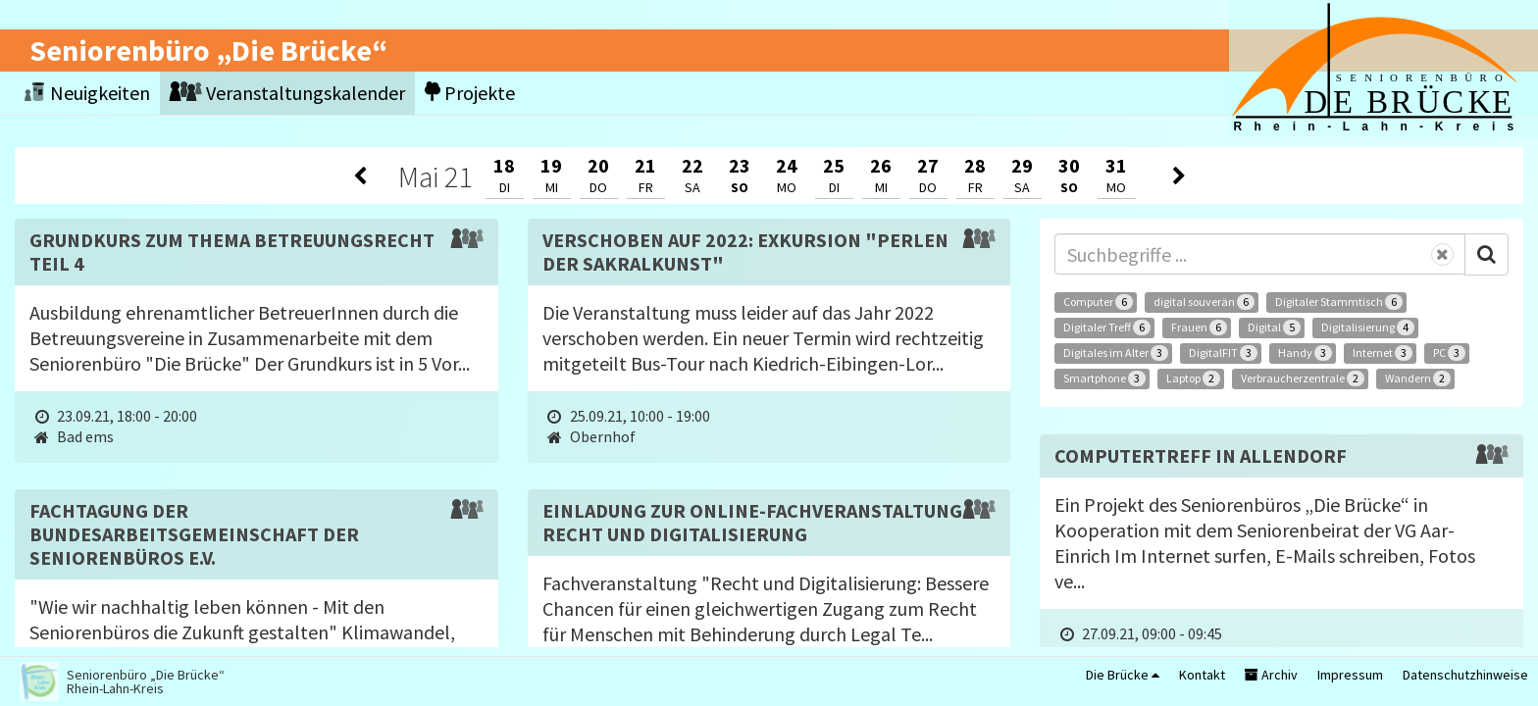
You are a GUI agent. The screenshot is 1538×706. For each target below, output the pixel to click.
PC (1449, 353)
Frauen (1199, 327)
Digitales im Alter (1115, 353)
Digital (1274, 327)
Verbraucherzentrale (1302, 378)
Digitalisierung (1367, 327)
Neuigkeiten (87, 92)
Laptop (1193, 378)
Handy (1305, 353)
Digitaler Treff (1107, 327)
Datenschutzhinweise (1465, 674)
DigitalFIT (1223, 353)
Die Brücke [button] (1122, 674)
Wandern (1418, 378)
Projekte (470, 92)
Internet (1382, 353)
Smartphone (1104, 378)
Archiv (1271, 674)
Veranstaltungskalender (287, 92)
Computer (1098, 302)
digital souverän (1204, 302)
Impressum (1350, 674)
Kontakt (1202, 674)
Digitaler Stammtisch (1339, 302)
